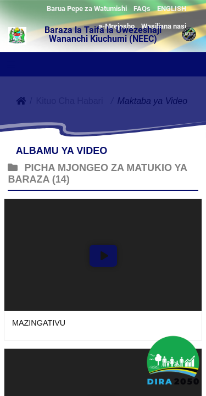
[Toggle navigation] (11, 64)
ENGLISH (171, 8)
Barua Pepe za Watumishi (87, 8)
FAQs (142, 8)
